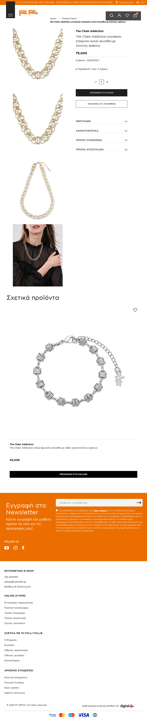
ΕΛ (138, 2)
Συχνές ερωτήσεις (14, 623)
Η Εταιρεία (10, 640)
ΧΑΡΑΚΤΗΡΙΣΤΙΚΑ (87, 130)
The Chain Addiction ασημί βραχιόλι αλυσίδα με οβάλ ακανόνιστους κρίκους (54, 447)
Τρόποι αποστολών (90, 149)
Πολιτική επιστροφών (16, 607)
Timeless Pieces (69, 18)
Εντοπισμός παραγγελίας (18, 602)
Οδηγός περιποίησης (16, 650)
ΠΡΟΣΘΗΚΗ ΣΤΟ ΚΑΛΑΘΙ (101, 93)
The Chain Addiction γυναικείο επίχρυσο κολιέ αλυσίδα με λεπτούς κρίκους (88, 22)
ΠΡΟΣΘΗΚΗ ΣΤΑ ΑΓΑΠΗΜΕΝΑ (102, 104)
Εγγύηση (9, 645)
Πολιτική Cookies (14, 682)
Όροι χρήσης (11, 687)
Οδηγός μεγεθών (14, 655)
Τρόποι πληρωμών (89, 140)
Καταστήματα (124, 2)
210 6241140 (11, 577)
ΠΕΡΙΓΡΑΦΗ (83, 121)
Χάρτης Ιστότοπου (14, 693)
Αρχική (53, 18)
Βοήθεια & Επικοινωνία (17, 586)
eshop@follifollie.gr (15, 582)
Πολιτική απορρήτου (15, 677)
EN (143, 2)
